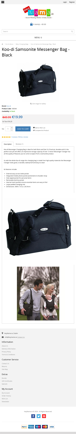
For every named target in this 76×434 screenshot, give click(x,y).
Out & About (9, 44)
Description (8, 144)
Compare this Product (41, 130)
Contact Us (21, 337)
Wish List (5, 399)
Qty (3, 129)
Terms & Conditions (8, 355)
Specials (4, 384)
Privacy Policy (6, 352)
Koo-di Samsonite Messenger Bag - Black (43, 44)
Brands (4, 378)
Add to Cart (23, 129)
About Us (5, 346)
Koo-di (9, 106)
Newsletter (5, 402)
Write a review (23, 137)
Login (65, 2)
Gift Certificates (7, 381)
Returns (4, 366)
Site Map (5, 369)
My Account (6, 393)
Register (72, 2)
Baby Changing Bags (22, 44)
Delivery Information (9, 349)
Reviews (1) (19, 144)
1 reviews (14, 137)
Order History (6, 396)
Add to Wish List (39, 128)
